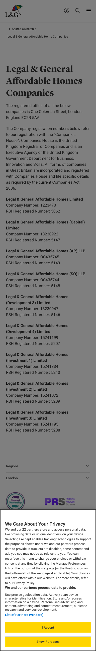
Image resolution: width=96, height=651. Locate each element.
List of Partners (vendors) (24, 615)
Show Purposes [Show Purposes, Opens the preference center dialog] (47, 642)
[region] (48, 580)
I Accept (48, 627)
